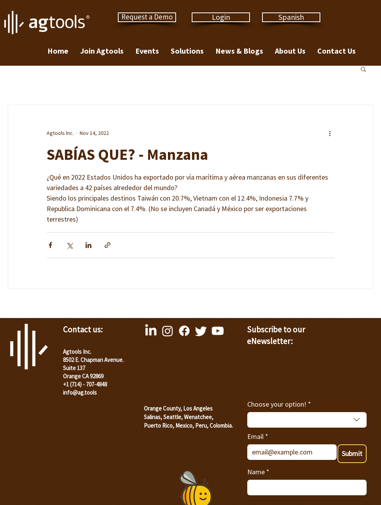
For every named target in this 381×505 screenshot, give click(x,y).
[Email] (289, 452)
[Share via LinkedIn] (88, 245)
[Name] (304, 487)
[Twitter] (201, 331)
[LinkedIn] (151, 331)
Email (257, 436)
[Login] (221, 17)
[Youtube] (218, 331)
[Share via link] (107, 245)
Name (258, 472)
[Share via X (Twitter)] (69, 245)
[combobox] (307, 420)
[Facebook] (184, 331)
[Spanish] (291, 17)
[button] (363, 69)
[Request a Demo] (147, 17)
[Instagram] (168, 331)
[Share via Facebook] (50, 245)
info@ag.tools (80, 392)
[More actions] (329, 133)
